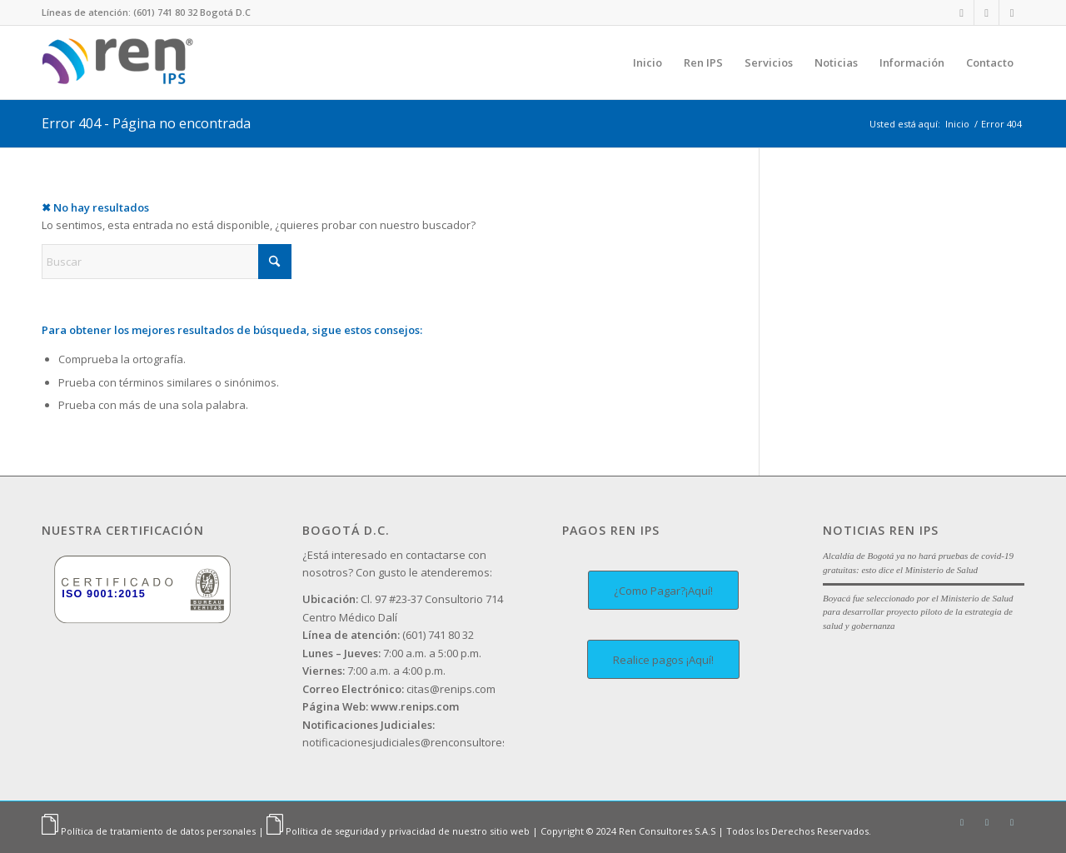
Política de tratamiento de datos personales (158, 831)
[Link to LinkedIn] (961, 12)
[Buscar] (166, 261)
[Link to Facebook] (1011, 12)
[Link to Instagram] (986, 12)
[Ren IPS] (122, 62)
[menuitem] (647, 62)
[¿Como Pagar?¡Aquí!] (663, 590)
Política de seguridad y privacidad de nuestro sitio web (408, 831)
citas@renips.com (399, 688)
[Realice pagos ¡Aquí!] (663, 659)
